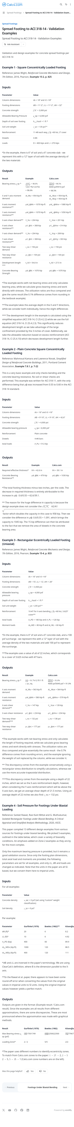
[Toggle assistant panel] (66, 4)
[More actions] (70, 4)
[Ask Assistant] (11, 44)
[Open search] (61, 4)
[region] (37, 119)
